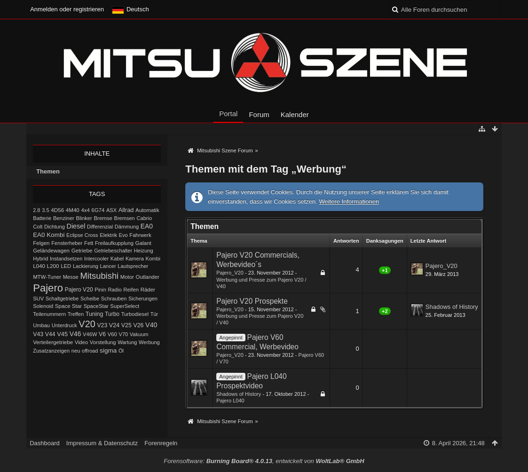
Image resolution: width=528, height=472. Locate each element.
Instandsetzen (66, 258)
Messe (71, 277)
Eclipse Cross (82, 235)
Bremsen (124, 218)
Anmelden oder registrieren (67, 9)
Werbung (149, 342)
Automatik (147, 210)
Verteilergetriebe (53, 342)
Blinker (84, 218)
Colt (37, 226)
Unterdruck (64, 325)
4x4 (85, 210)
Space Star (68, 306)
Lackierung (85, 266)
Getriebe (82, 250)
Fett (88, 243)
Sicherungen (143, 298)
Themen (48, 171)
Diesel (76, 226)
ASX (111, 210)
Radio (114, 289)
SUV (38, 298)
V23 (102, 325)
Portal (228, 114)
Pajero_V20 (230, 272)
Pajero (48, 288)
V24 (114, 325)
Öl (121, 351)
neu (75, 351)
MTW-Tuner (47, 277)
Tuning (94, 314)
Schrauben (113, 298)
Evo (123, 235)
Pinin (100, 289)
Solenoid (43, 306)
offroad (90, 351)
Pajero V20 (79, 289)
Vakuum (139, 334)
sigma (108, 350)
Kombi (153, 258)
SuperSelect (124, 306)
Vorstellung (103, 342)
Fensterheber (66, 243)
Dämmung (127, 226)
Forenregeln (160, 443)
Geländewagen (51, 250)
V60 (112, 334)
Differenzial (100, 226)
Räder (148, 289)
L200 (53, 266)
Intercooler (96, 258)
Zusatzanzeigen (51, 351)
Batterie (42, 218)
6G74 (98, 210)
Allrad (126, 209)
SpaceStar (96, 306)
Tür (154, 314)
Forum (259, 114)
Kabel (117, 258)
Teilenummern (49, 314)
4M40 (72, 210)
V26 (138, 325)
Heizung (143, 250)
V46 (75, 334)
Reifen (131, 289)
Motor (127, 277)
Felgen (41, 243)
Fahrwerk (140, 235)
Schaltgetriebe (62, 298)
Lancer (108, 266)
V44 (50, 334)
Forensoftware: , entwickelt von (264, 460)
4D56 (57, 210)
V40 (151, 325)
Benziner (63, 218)
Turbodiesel (135, 314)
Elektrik (108, 235)
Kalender (295, 114)
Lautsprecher (133, 266)
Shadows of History (452, 306)
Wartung (127, 342)
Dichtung (54, 226)
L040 (39, 266)
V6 (102, 334)
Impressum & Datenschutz (102, 443)
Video (81, 342)
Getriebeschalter (113, 250)
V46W (90, 334)
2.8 (36, 210)
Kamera (135, 258)
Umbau (41, 325)
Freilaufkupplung (114, 243)
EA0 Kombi (48, 234)
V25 (126, 325)
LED (66, 266)
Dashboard (45, 443)
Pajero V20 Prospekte (252, 301)
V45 (62, 334)
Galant (143, 243)
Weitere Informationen (349, 201)
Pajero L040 (230, 400)
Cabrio (144, 218)
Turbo (112, 314)
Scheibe (89, 298)
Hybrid (40, 258)
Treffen (76, 314)
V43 (38, 334)
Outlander (147, 277)
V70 (123, 334)
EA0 (147, 226)
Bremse (103, 218)
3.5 (45, 210)
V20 (87, 324)
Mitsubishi (99, 276)
